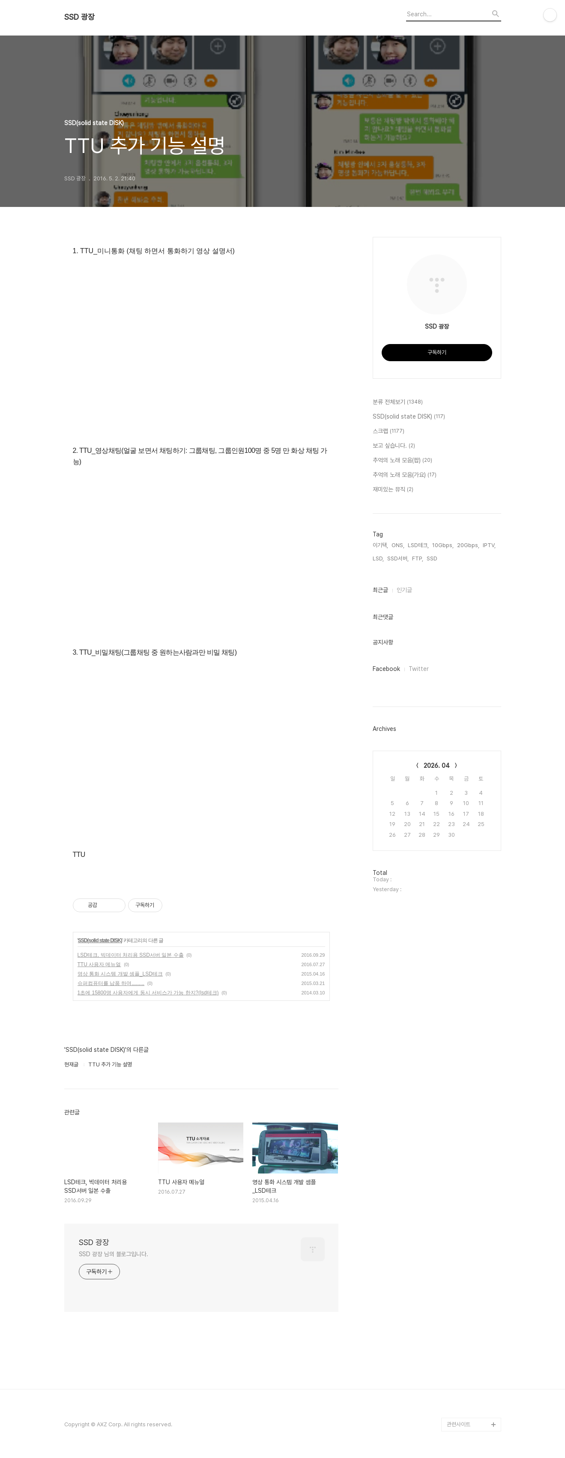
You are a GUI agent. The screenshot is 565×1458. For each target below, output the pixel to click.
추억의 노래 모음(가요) (404, 475)
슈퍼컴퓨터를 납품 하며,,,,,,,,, (111, 983)
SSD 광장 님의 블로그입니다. (113, 1254)
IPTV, (489, 545)
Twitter (419, 668)
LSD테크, (418, 545)
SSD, (432, 558)
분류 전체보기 (398, 402)
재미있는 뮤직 (393, 489)
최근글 (380, 590)
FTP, (417, 558)
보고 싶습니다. (394, 446)
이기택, (380, 545)
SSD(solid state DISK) (100, 940)
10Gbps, (443, 545)
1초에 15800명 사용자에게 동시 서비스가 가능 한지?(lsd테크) (148, 993)
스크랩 (388, 431)
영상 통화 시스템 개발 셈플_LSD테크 (120, 974)
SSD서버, (398, 558)
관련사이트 (458, 1424)
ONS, (398, 545)
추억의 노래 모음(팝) (402, 460)
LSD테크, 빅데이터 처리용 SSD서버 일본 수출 (131, 955)
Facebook (386, 668)
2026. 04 (437, 765)
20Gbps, (468, 545)
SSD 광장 (79, 17)
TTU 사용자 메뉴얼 (99, 964)
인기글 (404, 590)
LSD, (378, 558)
